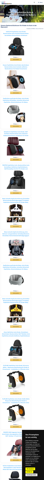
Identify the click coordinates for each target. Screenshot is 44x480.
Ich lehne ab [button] (29, 471)
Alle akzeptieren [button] (30, 468)
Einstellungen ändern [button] (31, 474)
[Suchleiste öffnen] (34, 3)
